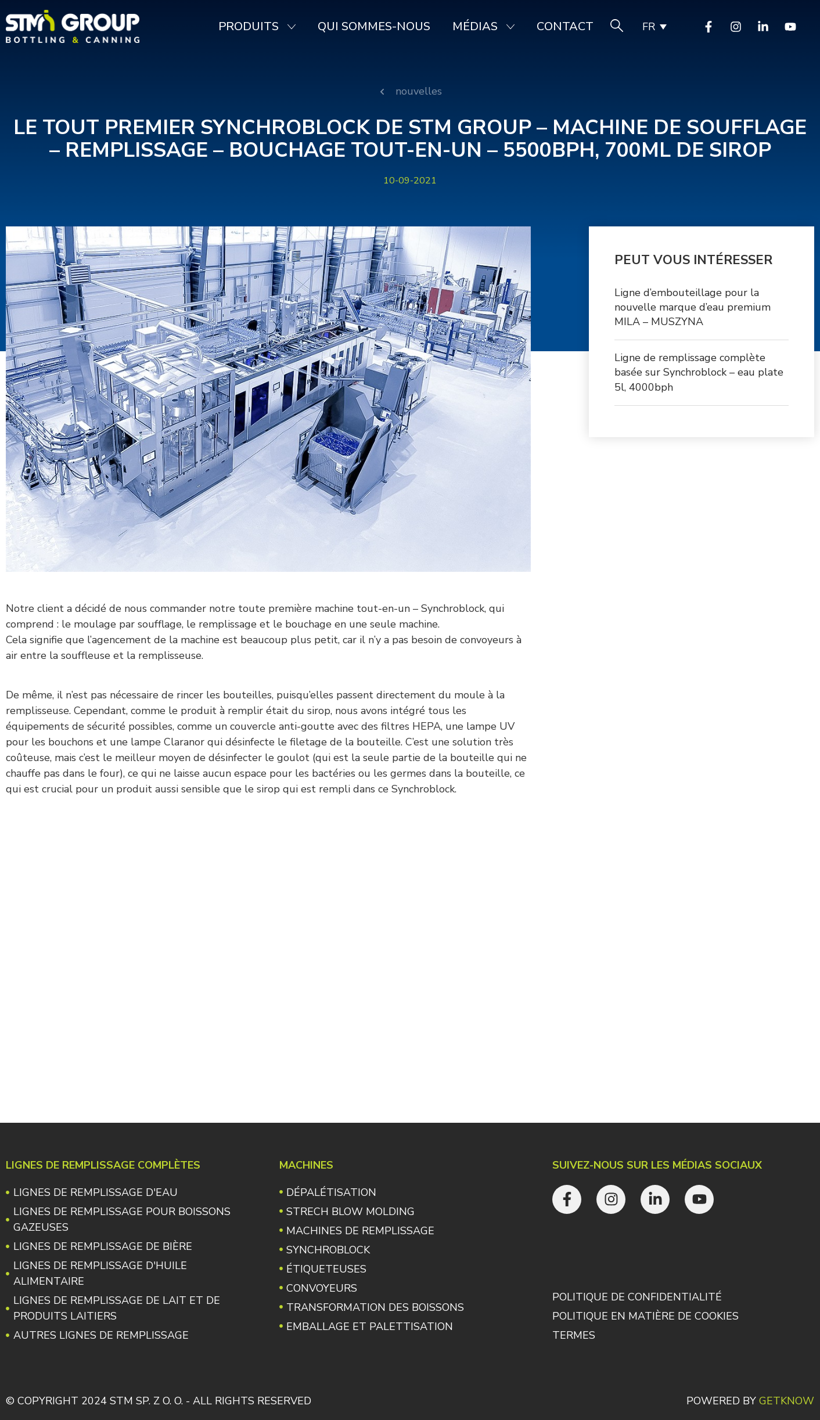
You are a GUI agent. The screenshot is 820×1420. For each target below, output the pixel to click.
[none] (653, 26)
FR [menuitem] (648, 27)
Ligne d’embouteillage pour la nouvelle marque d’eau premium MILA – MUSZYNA (692, 307)
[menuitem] (653, 26)
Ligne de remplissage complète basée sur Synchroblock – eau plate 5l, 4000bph (698, 372)
